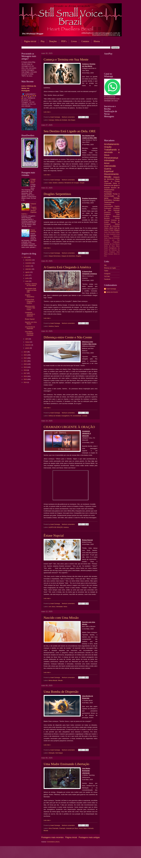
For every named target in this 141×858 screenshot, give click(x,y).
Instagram (107, 273)
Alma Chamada (53, 828)
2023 (25, 355)
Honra (81, 828)
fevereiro (28, 345)
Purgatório (107, 214)
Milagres (117, 230)
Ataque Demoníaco (54, 256)
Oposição (110, 254)
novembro (28, 263)
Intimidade (59, 606)
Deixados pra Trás (112, 240)
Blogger (88, 853)
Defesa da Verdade (61, 120)
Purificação (107, 208)
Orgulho (117, 206)
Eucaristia (107, 242)
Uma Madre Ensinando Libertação (66, 764)
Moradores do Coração (71, 183)
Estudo (117, 218)
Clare (50, 183)
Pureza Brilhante (33, 230)
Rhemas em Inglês (110, 268)
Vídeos (106, 228)
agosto (27, 272)
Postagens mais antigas (89, 837)
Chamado (62, 828)
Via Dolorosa (113, 250)
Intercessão (110, 166)
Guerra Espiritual (108, 170)
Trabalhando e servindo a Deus (112, 152)
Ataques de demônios (68, 256)
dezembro (28, 260)
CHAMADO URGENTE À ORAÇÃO (69, 427)
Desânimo (107, 212)
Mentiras (106, 236)
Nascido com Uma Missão (61, 617)
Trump (115, 194)
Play (43, 41)
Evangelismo (66, 416)
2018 (25, 370)
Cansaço (51, 120)
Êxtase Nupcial (54, 535)
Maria (117, 179)
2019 (25, 367)
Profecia (106, 216)
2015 (25, 379)
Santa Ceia (107, 232)
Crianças (107, 220)
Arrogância (112, 252)
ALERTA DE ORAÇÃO (55, 527)
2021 (25, 361)
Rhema (97, 41)
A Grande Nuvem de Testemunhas (112, 187)
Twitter (106, 271)
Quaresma (116, 216)
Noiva (65, 606)
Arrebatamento (111, 144)
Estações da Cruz (109, 244)
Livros (74, 41)
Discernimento (111, 174)
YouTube (107, 276)
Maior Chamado (88, 828)
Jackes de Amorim (112, 292)
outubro (28, 266)
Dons (115, 183)
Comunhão (107, 204)
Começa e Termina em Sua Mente (66, 59)
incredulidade (77, 416)
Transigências (113, 248)
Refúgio (117, 198)
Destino (55, 183)
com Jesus (52, 606)
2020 (25, 364)
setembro (28, 269)
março (27, 342)
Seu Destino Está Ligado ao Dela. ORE (70, 131)
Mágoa (106, 254)
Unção (113, 232)
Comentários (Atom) (53, 842)
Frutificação (116, 242)
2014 (25, 382)
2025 (25, 257)
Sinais (106, 238)
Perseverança (111, 157)
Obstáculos (116, 236)
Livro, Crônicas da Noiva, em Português (28, 88)
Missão (60, 680)
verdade (84, 416)
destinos (61, 183)
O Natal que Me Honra (33, 181)
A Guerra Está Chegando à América (67, 267)
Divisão (117, 212)
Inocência (113, 234)
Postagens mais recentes (52, 837)
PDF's (64, 41)
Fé (71, 416)
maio (27, 281)
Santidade (108, 194)
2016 (25, 376)
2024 (25, 352)
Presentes (108, 192)
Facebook (107, 279)
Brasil (118, 252)
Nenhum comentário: (68, 117)
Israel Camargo (111, 289)
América (51, 326)
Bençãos (107, 218)
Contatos (85, 41)
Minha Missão (53, 680)
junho (27, 278)
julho (27, 275)
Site (105, 265)
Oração (82, 183)
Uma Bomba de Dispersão (61, 691)
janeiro (27, 348)
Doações (53, 41)
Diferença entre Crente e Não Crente (68, 337)
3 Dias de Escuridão (114, 238)
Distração (52, 753)
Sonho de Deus (109, 246)
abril (26, 339)
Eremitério (108, 200)
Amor (106, 163)
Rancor (117, 244)
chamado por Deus (72, 828)
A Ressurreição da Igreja (112, 196)
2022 (25, 358)
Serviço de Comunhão (112, 226)
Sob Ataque (71, 120)
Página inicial (30, 41)
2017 (25, 373)
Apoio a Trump (112, 181)
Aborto (111, 228)
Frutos (111, 230)
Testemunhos (109, 202)
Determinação (108, 206)
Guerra (57, 326)
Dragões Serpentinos (57, 194)
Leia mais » (47, 112)
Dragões (78, 256)
